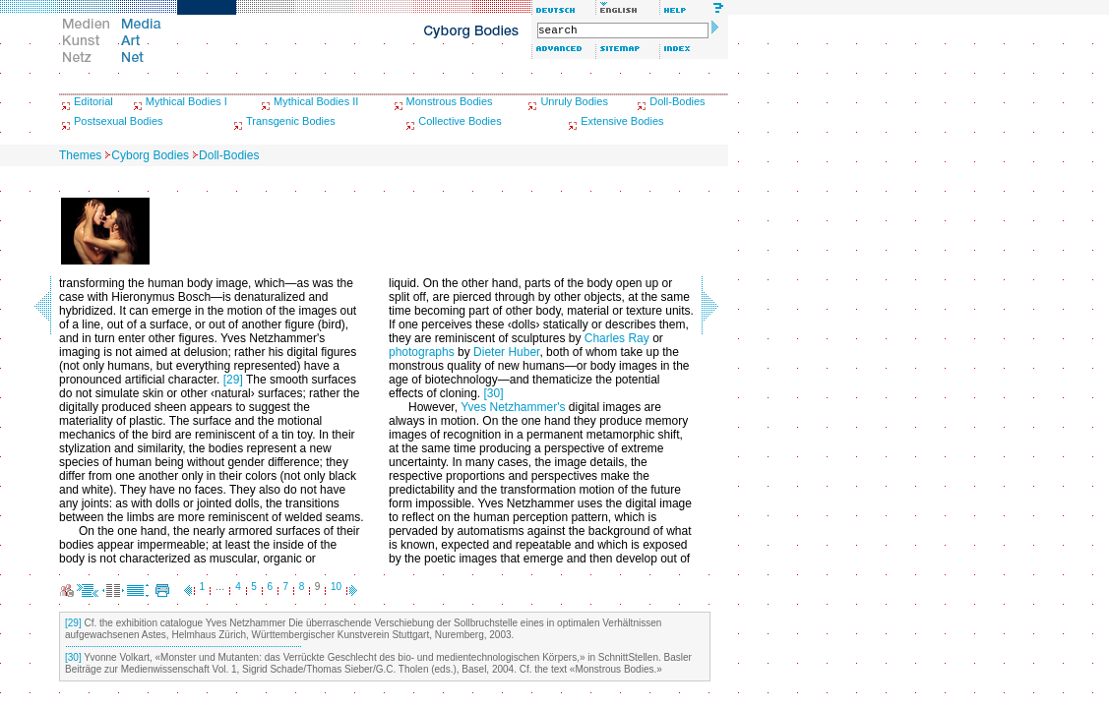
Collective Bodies (459, 121)
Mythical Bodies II (316, 101)
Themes (80, 155)
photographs (422, 352)
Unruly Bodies (573, 101)
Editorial (93, 101)
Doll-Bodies (677, 101)
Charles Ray (617, 338)
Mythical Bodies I (186, 101)
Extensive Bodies (622, 121)
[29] (233, 379)
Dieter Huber (506, 352)
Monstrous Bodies (449, 101)
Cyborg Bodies (150, 155)
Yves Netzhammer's (513, 407)
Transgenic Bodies (291, 121)
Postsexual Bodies (118, 121)
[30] (494, 393)
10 (336, 586)
